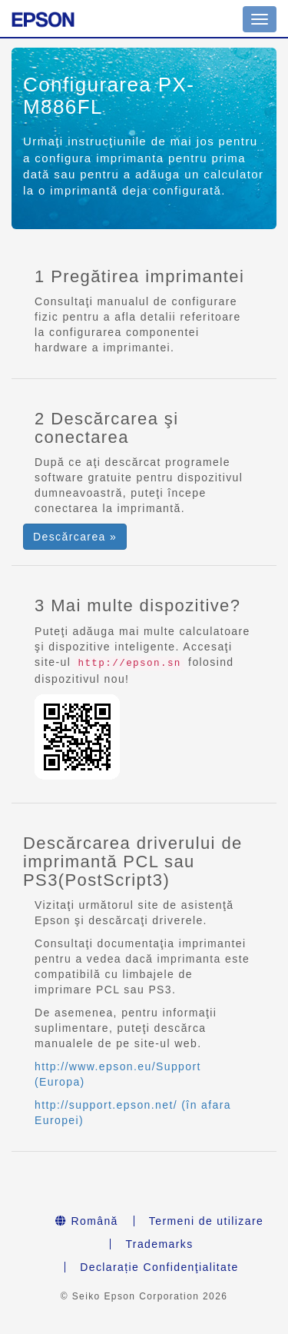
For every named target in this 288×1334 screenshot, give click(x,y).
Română (86, 1221)
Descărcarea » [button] (75, 537)
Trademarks (159, 1244)
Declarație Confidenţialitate (159, 1267)
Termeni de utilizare (206, 1221)
